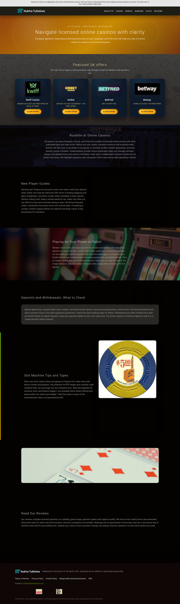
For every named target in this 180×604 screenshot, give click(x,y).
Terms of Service (22, 579)
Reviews (158, 11)
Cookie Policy (51, 579)
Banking (139, 11)
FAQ (90, 579)
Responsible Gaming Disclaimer (73, 579)
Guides (119, 11)
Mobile (128, 11)
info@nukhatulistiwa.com (33, 583)
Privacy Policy (37, 579)
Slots (149, 11)
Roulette (109, 11)
